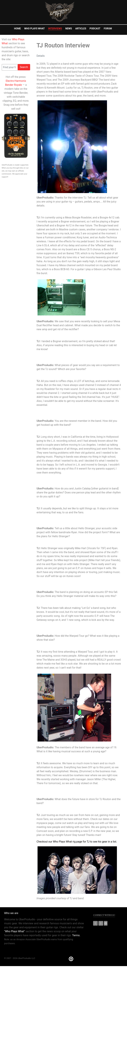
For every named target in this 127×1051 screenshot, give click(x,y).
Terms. (76, 935)
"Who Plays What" (14, 931)
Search (24, 67)
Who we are (11, 913)
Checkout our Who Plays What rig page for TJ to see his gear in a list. (77, 841)
